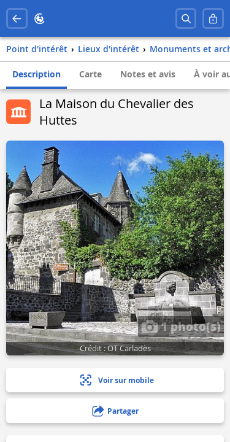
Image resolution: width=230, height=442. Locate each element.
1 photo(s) (181, 326)
